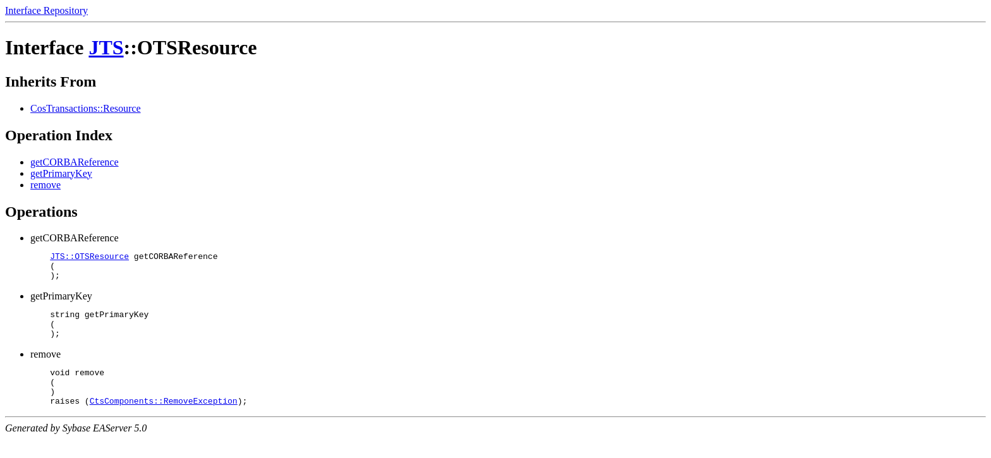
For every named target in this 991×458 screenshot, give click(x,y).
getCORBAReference (74, 162)
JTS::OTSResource (89, 257)
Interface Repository (46, 10)
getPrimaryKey (61, 173)
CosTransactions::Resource (85, 108)
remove (45, 184)
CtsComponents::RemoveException (164, 419)
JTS (105, 47)
